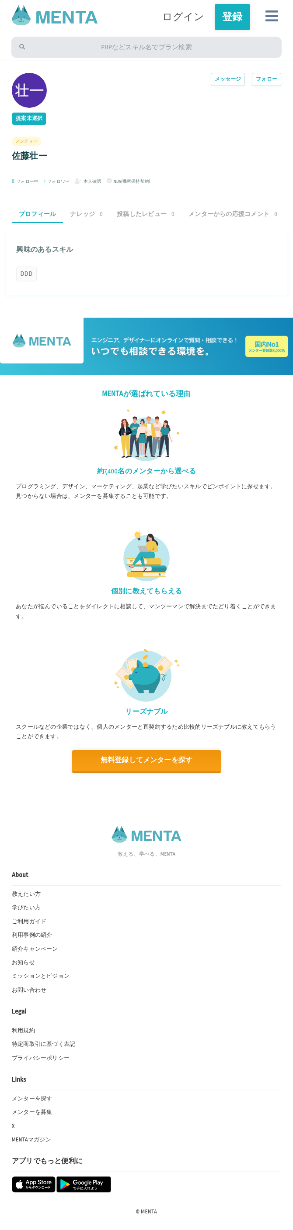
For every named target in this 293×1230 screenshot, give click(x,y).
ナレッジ (86, 214)
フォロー (266, 79)
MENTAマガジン (31, 1140)
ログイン (183, 16)
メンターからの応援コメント (232, 214)
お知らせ (23, 962)
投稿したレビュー (145, 214)
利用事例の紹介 (32, 935)
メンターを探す (32, 1099)
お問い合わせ (29, 990)
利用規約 (23, 1031)
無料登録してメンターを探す (146, 760)
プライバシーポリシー (41, 1058)
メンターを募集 (32, 1112)
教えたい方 (26, 894)
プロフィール (37, 214)
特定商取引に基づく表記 (44, 1044)
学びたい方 (26, 908)
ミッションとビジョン (41, 976)
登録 (232, 16)
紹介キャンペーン (35, 949)
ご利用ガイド (29, 921)
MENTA (149, 1212)
